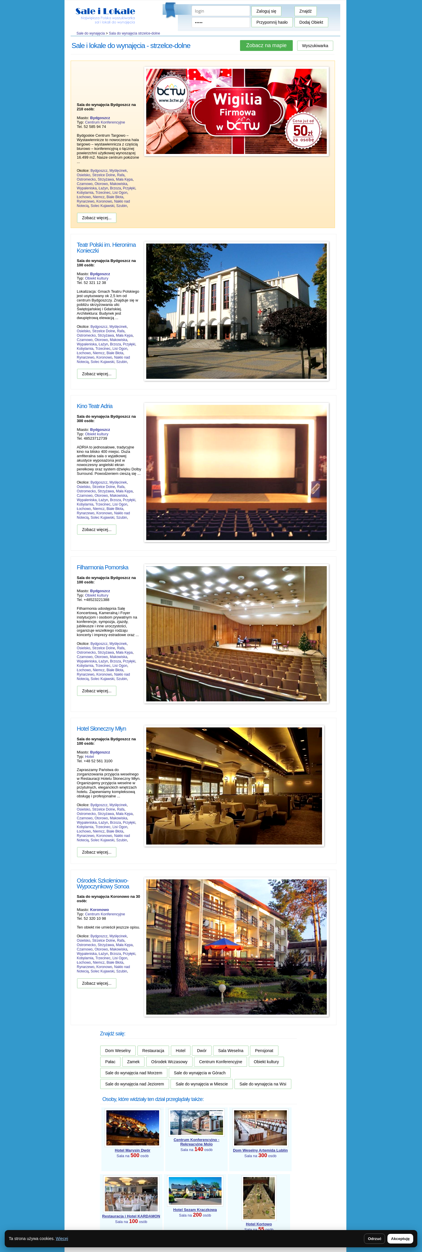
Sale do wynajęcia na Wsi (262, 1084)
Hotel (89, 756)
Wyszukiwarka (315, 45)
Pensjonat (264, 1050)
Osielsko (83, 175)
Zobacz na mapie (266, 45)
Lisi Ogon (120, 193)
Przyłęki (129, 188)
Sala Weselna (230, 1050)
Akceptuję (400, 1238)
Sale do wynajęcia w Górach (200, 1073)
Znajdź (306, 11)
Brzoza (115, 188)
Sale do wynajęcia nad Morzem (133, 1073)
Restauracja (153, 1050)
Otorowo (101, 184)
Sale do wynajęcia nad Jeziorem (134, 1084)
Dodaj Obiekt (311, 22)
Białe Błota (114, 197)
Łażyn (103, 188)
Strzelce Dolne (103, 175)
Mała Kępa (124, 179)
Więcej (62, 1238)
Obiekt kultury (96, 278)
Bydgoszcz (99, 171)
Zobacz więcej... (96, 217)
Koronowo (104, 201)
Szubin (121, 206)
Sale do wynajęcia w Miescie (202, 1084)
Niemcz (99, 197)
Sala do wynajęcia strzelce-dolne (134, 33)
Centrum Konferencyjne (105, 122)
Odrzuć (374, 1238)
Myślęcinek (118, 171)
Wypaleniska (87, 188)
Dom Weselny (118, 1050)
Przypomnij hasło (272, 22)
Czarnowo (85, 184)
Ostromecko (86, 179)
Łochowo (84, 197)
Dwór (202, 1050)
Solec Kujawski (102, 206)
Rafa (120, 175)
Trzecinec (102, 193)
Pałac (110, 1061)
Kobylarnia (85, 193)
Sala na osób (196, 1145)
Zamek (133, 1061)
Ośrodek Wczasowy (169, 1061)
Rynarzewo (85, 201)
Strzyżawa (106, 179)
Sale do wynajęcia (90, 33)
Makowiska (118, 184)
